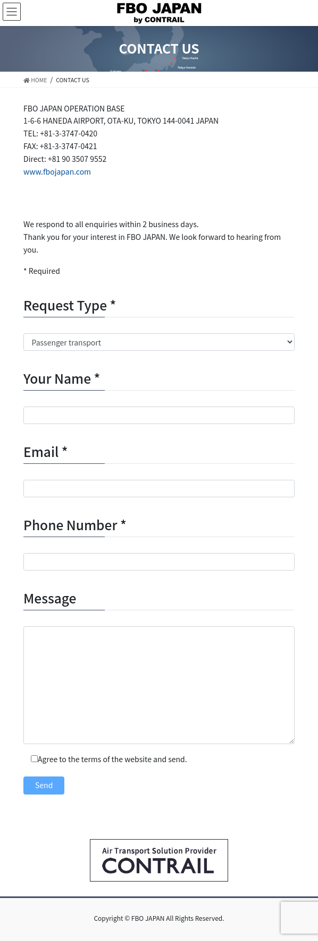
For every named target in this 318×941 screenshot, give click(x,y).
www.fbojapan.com (57, 171)
